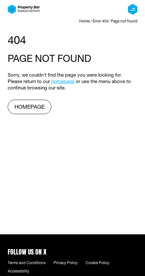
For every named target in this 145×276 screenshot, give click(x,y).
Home (84, 21)
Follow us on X (27, 251)
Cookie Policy (97, 263)
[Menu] (132, 9)
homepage (62, 81)
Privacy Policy (66, 263)
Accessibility (18, 271)
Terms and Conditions (27, 263)
